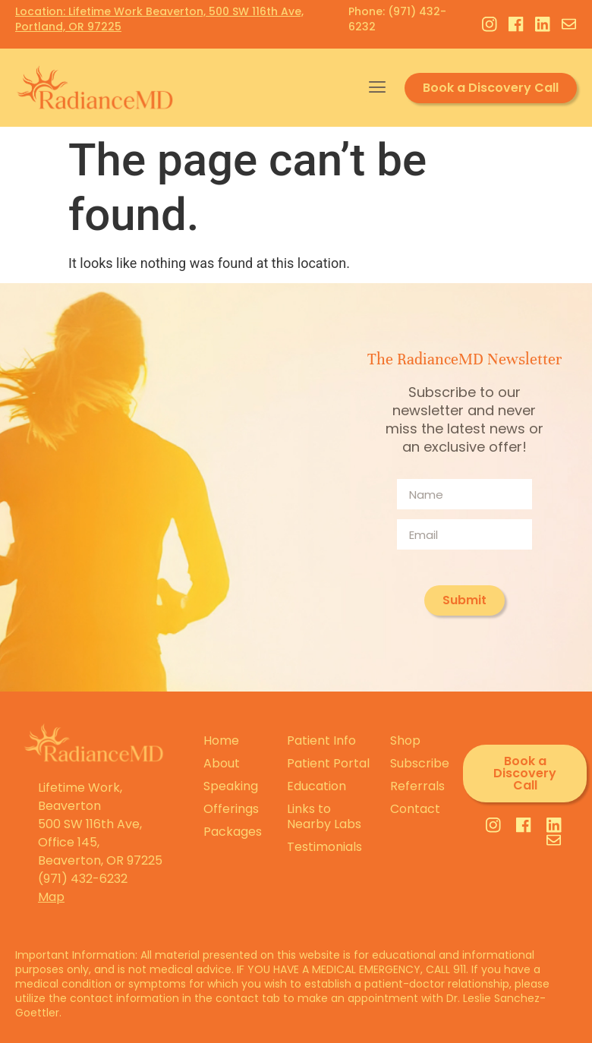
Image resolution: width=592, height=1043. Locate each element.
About (221, 763)
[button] (376, 88)
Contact (415, 809)
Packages (232, 831)
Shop (405, 740)
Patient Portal (328, 763)
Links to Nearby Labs (324, 816)
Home (221, 740)
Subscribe (419, 763)
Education (316, 786)
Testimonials (324, 847)
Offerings (231, 809)
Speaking (230, 786)
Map (51, 897)
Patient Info (321, 740)
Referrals (417, 786)
